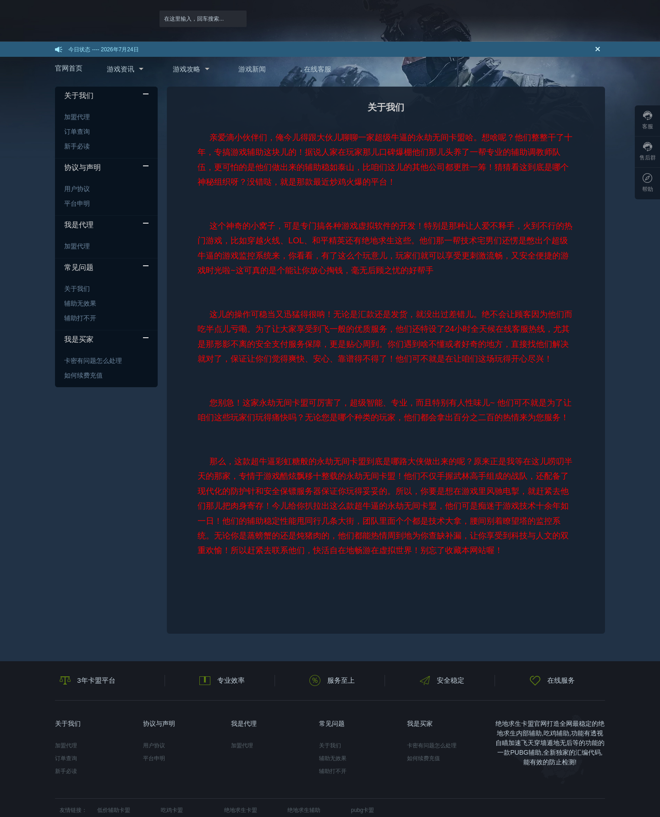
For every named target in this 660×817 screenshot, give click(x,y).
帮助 (647, 182)
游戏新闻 (252, 69)
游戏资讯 (120, 69)
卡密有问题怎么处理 (93, 360)
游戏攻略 (186, 69)
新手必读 (77, 146)
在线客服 (317, 69)
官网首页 (68, 68)
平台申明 (77, 203)
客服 (647, 120)
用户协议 (77, 188)
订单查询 (77, 131)
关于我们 (77, 288)
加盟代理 (77, 117)
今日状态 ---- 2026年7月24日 (103, 49)
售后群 (647, 151)
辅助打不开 (80, 318)
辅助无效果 (80, 303)
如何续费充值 (83, 375)
